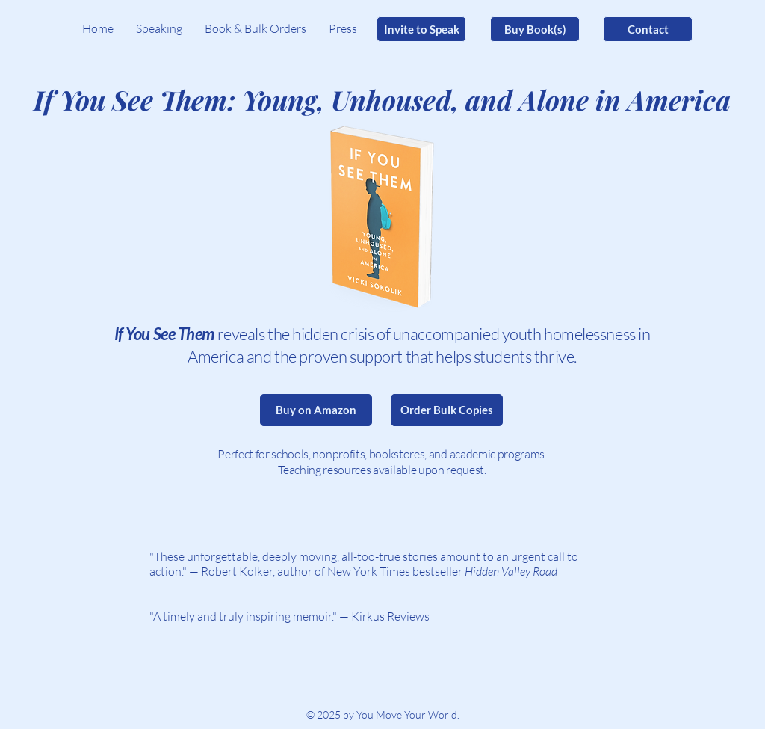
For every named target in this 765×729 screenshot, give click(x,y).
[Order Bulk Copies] (447, 410)
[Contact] (648, 29)
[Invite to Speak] (421, 29)
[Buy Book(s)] (535, 29)
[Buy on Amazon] (316, 410)
